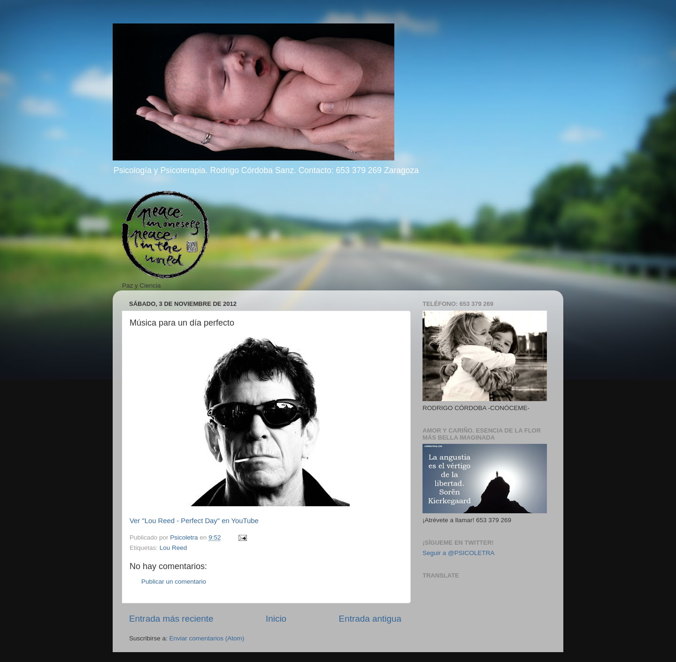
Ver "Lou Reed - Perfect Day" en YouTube (194, 521)
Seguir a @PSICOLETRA (458, 552)
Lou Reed (173, 547)
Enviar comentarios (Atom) (207, 638)
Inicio (276, 619)
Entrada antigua (370, 619)
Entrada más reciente (171, 619)
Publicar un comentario (173, 581)
